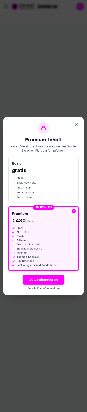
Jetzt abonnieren (43, 280)
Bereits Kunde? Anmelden (44, 288)
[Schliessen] (76, 124)
